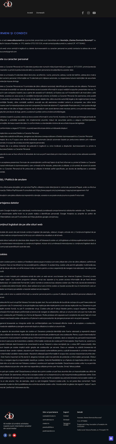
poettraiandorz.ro (49, 431)
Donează (40, 11)
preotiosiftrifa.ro (48, 427)
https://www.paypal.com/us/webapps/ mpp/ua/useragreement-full (53, 190)
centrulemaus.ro (48, 420)
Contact (66, 416)
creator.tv (46, 423)
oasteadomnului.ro (49, 416)
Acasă (30, 11)
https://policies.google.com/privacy (36, 217)
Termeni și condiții (66, 424)
